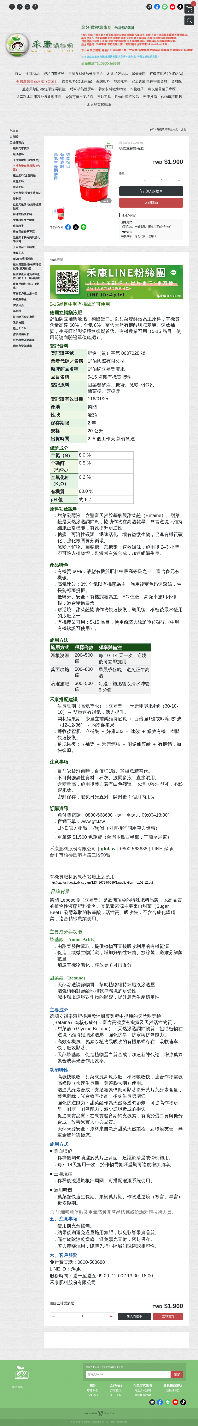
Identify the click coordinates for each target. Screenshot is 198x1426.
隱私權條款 (173, 1390)
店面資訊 (92, 1395)
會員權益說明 (173, 1385)
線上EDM (115, 1395)
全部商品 (116, 1385)
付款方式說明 (142, 1385)
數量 (122, 173)
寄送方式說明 (143, 1390)
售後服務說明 (143, 1395)
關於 (93, 1385)
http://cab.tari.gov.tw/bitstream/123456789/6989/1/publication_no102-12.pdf (101, 882)
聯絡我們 (92, 1390)
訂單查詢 (115, 1390)
